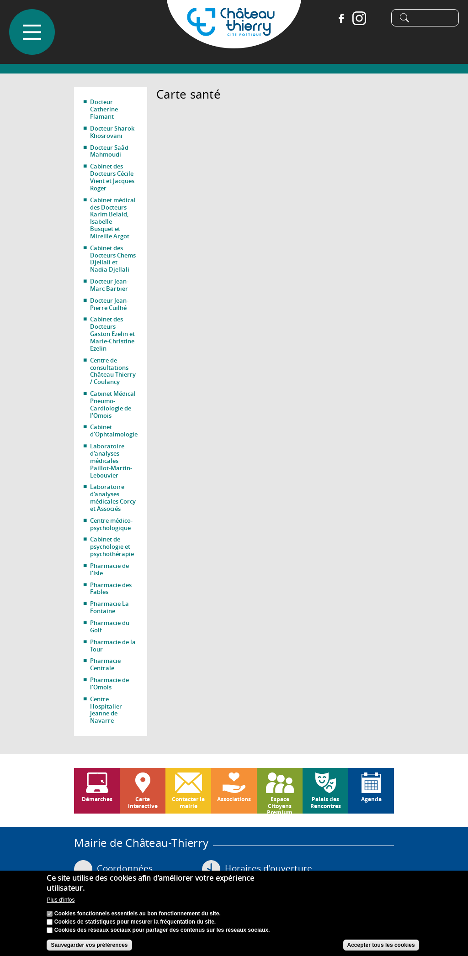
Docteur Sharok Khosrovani (112, 132)
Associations (234, 799)
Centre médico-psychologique (111, 524)
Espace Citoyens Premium (279, 804)
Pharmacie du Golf (109, 626)
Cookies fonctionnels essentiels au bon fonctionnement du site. (137, 913)
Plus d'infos (60, 900)
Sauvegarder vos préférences (89, 945)
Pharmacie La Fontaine (109, 607)
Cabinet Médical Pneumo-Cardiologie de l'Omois (113, 404)
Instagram (355, 18)
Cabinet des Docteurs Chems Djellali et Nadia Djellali (113, 259)
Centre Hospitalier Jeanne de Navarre (106, 710)
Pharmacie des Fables (111, 588)
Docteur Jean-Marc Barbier (109, 285)
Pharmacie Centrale (105, 664)
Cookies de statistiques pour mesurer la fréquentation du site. (135, 922)
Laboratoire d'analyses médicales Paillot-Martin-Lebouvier (111, 460)
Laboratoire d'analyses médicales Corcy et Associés (113, 498)
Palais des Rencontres (325, 802)
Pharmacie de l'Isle (109, 569)
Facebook (337, 18)
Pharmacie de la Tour (113, 645)
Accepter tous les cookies (381, 945)
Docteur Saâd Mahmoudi (109, 151)
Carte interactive (143, 802)
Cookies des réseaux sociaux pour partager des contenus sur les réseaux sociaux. (162, 930)
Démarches (97, 799)
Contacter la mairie (188, 802)
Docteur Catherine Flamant (104, 109)
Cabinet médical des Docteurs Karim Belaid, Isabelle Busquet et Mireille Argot (113, 218)
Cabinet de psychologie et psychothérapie (112, 546)
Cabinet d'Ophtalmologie (114, 430)
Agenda (371, 799)
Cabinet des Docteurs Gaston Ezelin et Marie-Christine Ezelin (112, 333)
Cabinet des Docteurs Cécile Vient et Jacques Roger (112, 177)
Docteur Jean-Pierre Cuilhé (109, 304)
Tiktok (374, 18)
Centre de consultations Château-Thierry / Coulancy (113, 371)
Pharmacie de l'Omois (109, 683)
